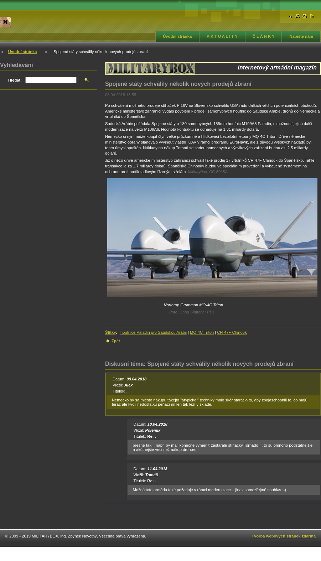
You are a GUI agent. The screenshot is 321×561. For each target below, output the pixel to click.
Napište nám (301, 36)
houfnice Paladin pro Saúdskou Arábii (153, 332)
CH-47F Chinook (232, 332)
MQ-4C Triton (202, 332)
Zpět (116, 341)
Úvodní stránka (177, 36)
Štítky (110, 332)
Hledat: (15, 80)
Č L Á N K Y (264, 36)
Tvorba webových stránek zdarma (284, 536)
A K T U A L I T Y (222, 36)
